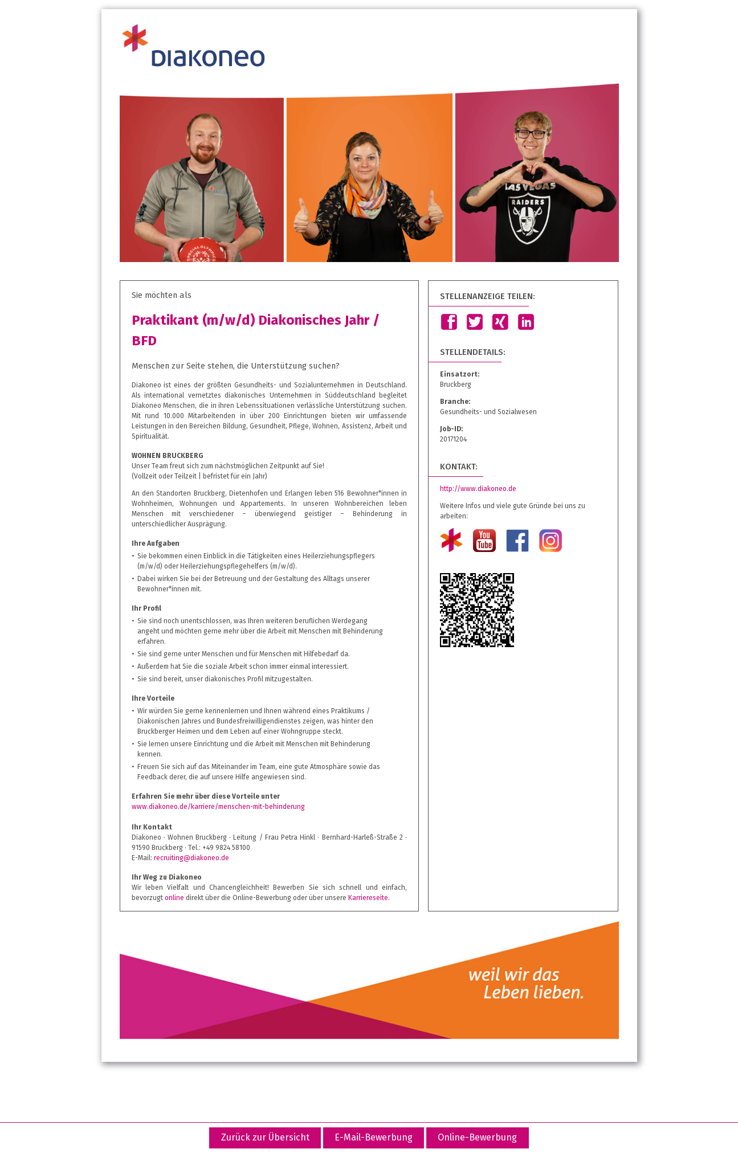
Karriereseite (368, 898)
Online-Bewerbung (477, 1137)
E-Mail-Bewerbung (374, 1137)
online (174, 898)
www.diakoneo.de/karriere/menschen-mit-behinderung (218, 807)
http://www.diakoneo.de (478, 489)
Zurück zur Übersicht (265, 1137)
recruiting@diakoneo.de (191, 858)
